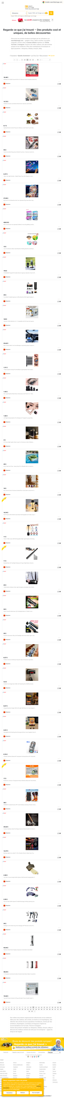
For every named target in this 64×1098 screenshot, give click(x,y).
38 (47, 1009)
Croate (14, 1071)
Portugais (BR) (42, 1077)
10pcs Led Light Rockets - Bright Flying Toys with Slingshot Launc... (19, 176)
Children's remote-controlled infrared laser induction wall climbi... (18, 103)
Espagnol (15, 1075)
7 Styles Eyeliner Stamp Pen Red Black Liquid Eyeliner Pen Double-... (19, 369)
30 (25, 1009)
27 (17, 1009)
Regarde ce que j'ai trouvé (17, 1052)
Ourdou (41, 1064)
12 (30, 59)
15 (44, 1007)
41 (55, 1009)
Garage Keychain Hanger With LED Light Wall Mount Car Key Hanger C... (20, 708)
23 (6, 1009)
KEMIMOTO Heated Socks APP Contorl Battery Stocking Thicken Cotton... (20, 804)
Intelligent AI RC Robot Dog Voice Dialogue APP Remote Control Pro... (19, 925)
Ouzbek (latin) (42, 1069)
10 (24, 59)
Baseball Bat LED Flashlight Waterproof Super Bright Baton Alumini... (19, 563)
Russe (40, 1084)
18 (52, 1007)
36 (41, 1009)
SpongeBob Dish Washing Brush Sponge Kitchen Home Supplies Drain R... (20, 732)
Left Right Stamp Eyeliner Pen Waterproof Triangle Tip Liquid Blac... (18, 418)
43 (60, 1009)
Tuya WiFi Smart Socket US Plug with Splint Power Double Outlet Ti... (19, 998)
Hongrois (28, 1062)
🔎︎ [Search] (49, 59)
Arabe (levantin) (3, 1075)
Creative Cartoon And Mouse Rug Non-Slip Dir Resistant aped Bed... (19, 659)
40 (52, 1009)
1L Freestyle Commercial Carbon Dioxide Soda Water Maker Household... (20, 974)
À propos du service (31, 1052)
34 (36, 1009)
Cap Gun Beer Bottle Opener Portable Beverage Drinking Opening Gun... (19, 901)
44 (29, 1011)
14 (41, 1007)
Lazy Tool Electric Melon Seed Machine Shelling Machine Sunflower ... (19, 248)
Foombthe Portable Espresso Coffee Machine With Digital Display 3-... (19, 297)
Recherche (5, 1052)
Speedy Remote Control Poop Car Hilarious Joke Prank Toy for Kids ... (19, 127)
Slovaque (41, 1090)
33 (33, 1009)
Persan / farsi (42, 1073)
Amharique (2, 1067)
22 (3, 1009)
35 (38, 1009)
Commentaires (41, 1052)
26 (14, 1009)
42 (57, 1009)
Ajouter (52, 55)
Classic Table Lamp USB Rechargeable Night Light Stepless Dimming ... (19, 538)
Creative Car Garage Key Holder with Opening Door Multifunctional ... (19, 684)
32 (30, 1009)
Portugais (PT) (42, 1080)
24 (8, 1009)
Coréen (14, 1069)
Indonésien (28, 1067)
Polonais (41, 1075)
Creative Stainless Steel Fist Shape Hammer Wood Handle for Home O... (20, 829)
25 (11, 1009)
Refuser (22, 1092)
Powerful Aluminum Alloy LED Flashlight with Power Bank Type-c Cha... (19, 635)
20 (57, 1007)
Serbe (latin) (42, 1088)
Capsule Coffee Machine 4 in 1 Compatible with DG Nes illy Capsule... (19, 321)
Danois (14, 1073)
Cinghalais (15, 1067)
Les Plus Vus (35, 55)
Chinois (14, 1062)
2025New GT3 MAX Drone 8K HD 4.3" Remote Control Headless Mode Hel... (20, 79)
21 (60, 1007)
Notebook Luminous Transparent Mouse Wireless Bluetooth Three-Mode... (20, 780)
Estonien (15, 1077)
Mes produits (43, 55)
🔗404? (4, 63)
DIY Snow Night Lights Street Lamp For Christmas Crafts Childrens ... (19, 442)
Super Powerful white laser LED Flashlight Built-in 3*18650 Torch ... (18, 611)
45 (37, 59)
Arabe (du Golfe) (3, 1073)
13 (32, 59)
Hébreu (28, 1064)
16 (47, 1007)
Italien (27, 1071)
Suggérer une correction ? (44, 1095)
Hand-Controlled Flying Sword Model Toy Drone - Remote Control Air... (19, 152)
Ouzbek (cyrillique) (43, 1067)
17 (49, 1007)
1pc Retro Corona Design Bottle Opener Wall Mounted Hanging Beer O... (19, 877)
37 (44, 1009)
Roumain (41, 1082)
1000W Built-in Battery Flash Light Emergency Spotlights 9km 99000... (19, 587)
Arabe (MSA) (3, 1071)
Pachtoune (41, 1071)
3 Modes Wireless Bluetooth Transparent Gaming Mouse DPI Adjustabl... (20, 756)
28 (19, 1009)
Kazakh (28, 1075)
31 (27, 1009)
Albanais (2, 1062)
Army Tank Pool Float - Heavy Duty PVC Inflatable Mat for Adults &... (19, 466)
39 (49, 1009)
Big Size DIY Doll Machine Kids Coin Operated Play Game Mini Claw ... (19, 200)
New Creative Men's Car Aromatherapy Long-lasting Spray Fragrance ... (19, 345)
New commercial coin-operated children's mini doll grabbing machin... (19, 224)
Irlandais (28, 1069)
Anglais (1, 1069)
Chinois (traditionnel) (17, 1064)
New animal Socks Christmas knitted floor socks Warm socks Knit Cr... (19, 490)
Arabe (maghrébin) (4, 1077)
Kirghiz (27, 1077)
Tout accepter (36, 1092)
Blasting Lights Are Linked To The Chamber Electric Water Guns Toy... (19, 853)
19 (55, 1007)
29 (22, 1009)
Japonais (28, 1073)
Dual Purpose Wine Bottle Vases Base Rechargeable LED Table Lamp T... (20, 514)
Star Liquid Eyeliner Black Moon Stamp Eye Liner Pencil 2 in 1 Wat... (19, 393)
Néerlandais (42, 1062)
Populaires (13, 55)
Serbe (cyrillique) (43, 1086)
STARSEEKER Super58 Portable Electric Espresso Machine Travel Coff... (20, 273)
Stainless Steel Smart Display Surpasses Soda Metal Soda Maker (18, 949)
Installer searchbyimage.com (52, 2)
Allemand (2, 1064)
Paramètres (10, 1092)
